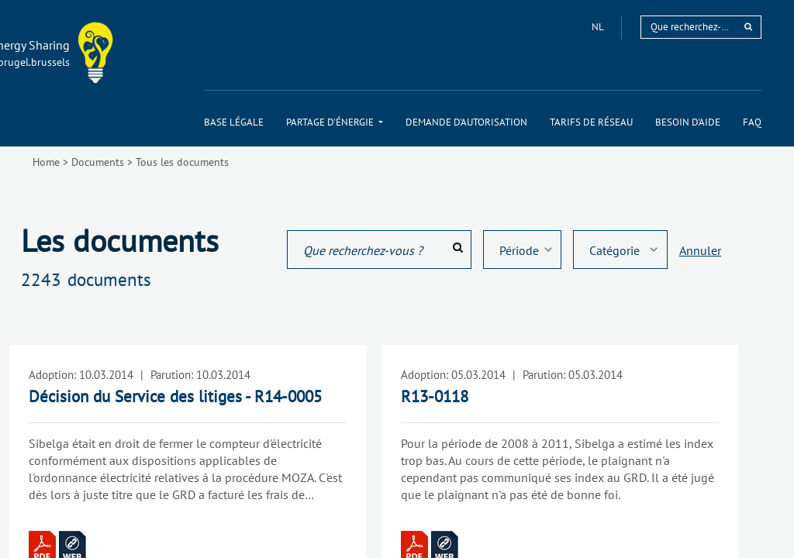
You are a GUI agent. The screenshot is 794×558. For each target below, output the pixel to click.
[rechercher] (748, 27)
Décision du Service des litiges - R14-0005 (175, 396)
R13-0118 (434, 396)
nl (599, 26)
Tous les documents (182, 162)
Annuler (700, 250)
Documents (97, 162)
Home (46, 162)
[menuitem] (234, 122)
